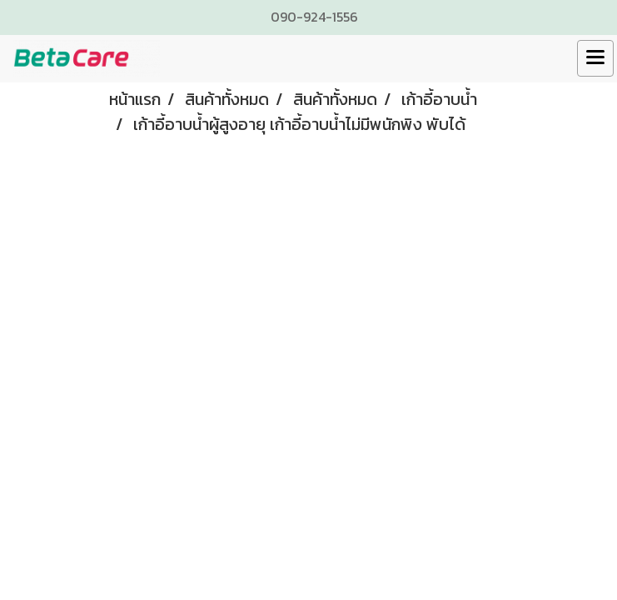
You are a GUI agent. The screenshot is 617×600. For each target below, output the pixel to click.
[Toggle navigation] (595, 58)
